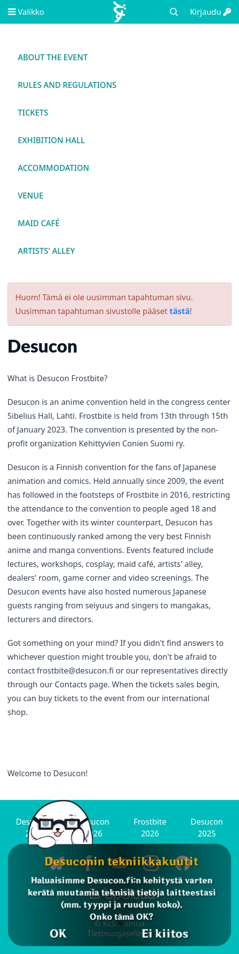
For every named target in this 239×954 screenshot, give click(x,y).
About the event (53, 57)
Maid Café (39, 223)
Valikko (26, 11)
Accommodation (53, 167)
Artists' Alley (46, 250)
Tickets (33, 112)
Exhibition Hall (51, 140)
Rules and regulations (67, 85)
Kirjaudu (210, 11)
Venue (30, 195)
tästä (179, 311)
